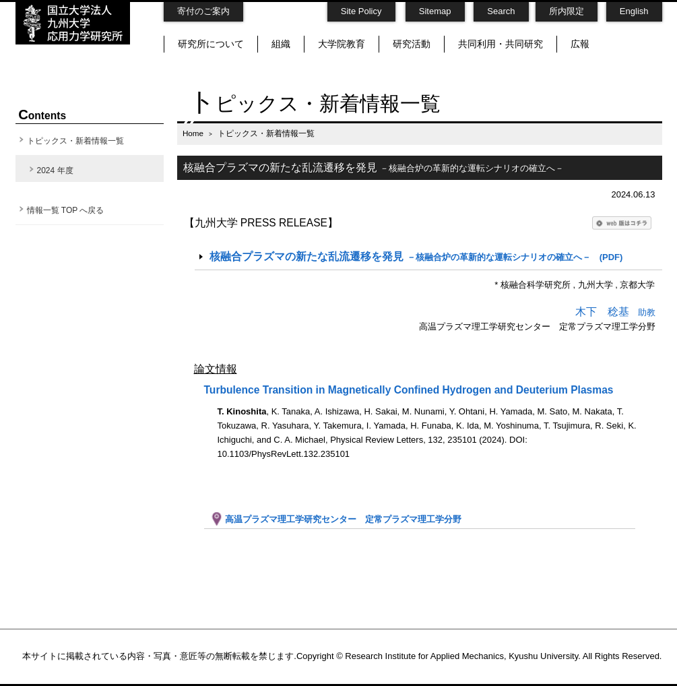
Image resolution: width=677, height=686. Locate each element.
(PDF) (415, 256)
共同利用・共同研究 (500, 43)
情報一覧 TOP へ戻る (65, 210)
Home (193, 133)
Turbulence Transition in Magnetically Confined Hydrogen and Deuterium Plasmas (409, 390)
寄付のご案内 (203, 11)
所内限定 (566, 11)
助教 (615, 312)
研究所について (211, 43)
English (634, 11)
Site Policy (361, 11)
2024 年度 (55, 170)
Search (501, 11)
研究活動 (411, 43)
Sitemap (435, 11)
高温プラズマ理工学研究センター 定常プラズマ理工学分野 (335, 519)
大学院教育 (341, 43)
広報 (580, 43)
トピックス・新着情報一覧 (75, 141)
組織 (280, 43)
